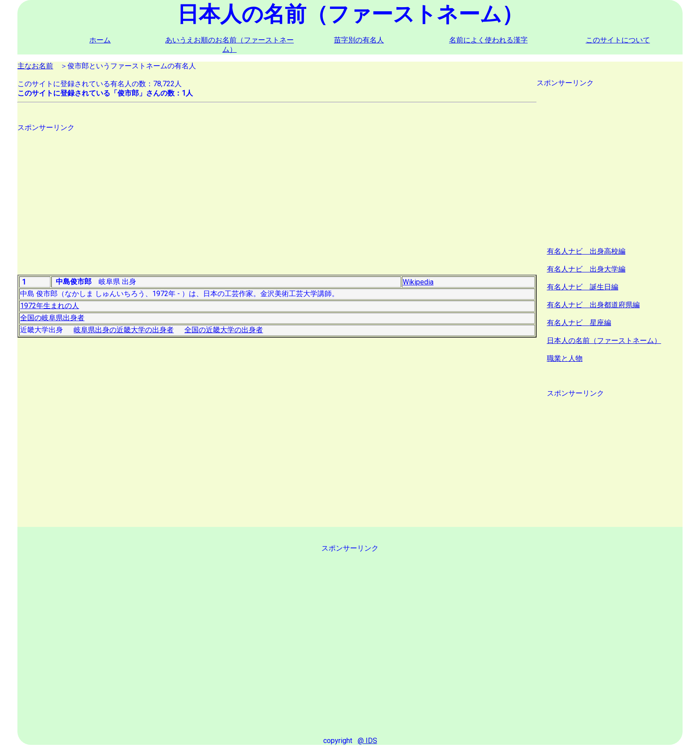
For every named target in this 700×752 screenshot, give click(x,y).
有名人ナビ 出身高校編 (586, 251)
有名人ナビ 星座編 (579, 322)
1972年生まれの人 (49, 305)
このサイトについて (618, 40)
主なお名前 (35, 66)
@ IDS (367, 740)
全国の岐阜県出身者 (52, 317)
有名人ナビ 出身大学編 (586, 269)
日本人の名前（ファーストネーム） (604, 340)
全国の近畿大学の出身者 (223, 330)
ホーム (100, 40)
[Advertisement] (277, 195)
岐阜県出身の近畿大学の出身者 (124, 330)
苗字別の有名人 (359, 40)
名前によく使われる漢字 (488, 40)
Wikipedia (418, 282)
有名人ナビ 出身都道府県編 (593, 305)
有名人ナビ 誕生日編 (582, 287)
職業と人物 (565, 358)
